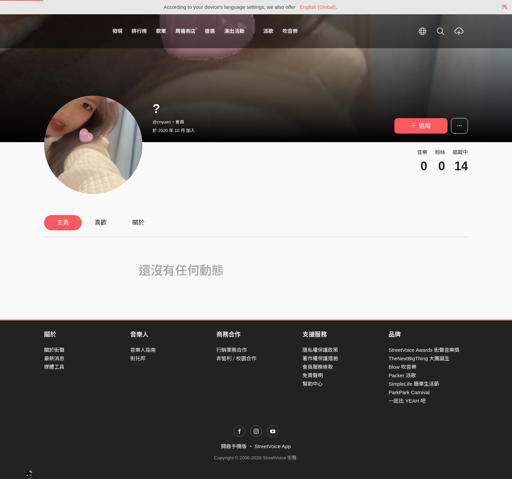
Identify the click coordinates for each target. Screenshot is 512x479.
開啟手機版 (234, 446)
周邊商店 (186, 30)
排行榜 (139, 31)
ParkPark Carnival (409, 392)
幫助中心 (312, 384)
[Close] (504, 7)
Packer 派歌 (402, 375)
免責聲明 (312, 375)
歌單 (161, 31)
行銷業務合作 (231, 350)
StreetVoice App (273, 446)
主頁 (63, 222)
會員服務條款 (317, 367)
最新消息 (54, 358)
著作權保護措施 (320, 358)
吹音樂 (290, 31)
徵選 (210, 31)
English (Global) (318, 7)
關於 (138, 222)
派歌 (268, 31)
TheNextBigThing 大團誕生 (419, 358)
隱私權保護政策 (320, 350)
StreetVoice (72, 31)
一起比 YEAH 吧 (407, 401)
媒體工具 (54, 367)
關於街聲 (54, 350)
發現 (117, 31)
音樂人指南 (143, 350)
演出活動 (234, 31)
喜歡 (101, 222)
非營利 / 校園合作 (236, 358)
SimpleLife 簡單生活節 (414, 384)
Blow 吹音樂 (402, 367)
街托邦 (137, 358)
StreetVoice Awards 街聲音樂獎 (424, 350)
